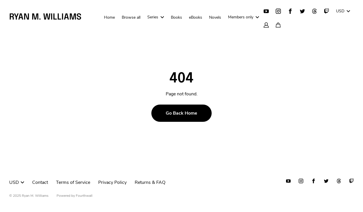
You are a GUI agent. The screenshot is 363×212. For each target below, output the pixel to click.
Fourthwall (84, 195)
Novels (215, 17)
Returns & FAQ (150, 182)
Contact (40, 182)
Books (176, 17)
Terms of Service (73, 182)
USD (343, 11)
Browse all (131, 17)
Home (109, 17)
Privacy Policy (112, 182)
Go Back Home (181, 113)
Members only (243, 17)
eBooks (195, 17)
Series (155, 17)
